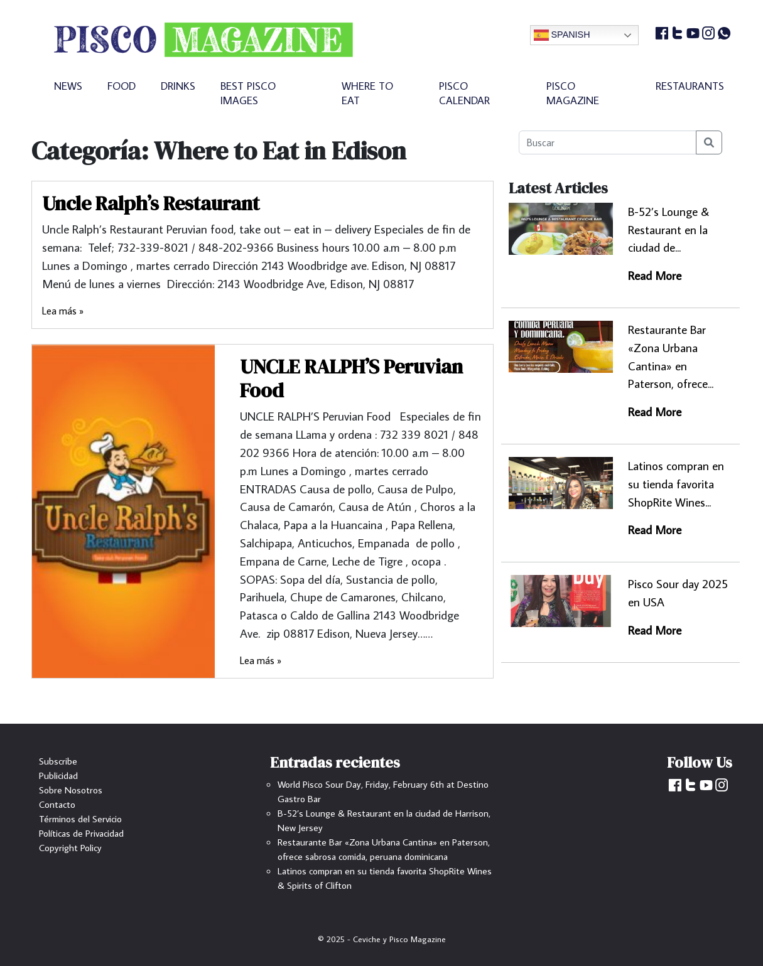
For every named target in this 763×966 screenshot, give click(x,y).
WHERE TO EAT (367, 92)
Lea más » (63, 310)
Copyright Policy (70, 847)
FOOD (121, 85)
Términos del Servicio (80, 818)
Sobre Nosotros (70, 789)
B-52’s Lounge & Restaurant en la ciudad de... (668, 229)
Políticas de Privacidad (81, 833)
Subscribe (58, 760)
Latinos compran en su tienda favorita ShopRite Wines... (676, 484)
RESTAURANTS (690, 85)
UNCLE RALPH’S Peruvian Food (351, 378)
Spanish (562, 35)
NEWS (68, 85)
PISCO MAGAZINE (572, 92)
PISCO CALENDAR (464, 92)
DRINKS (178, 85)
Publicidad (58, 775)
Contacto (57, 804)
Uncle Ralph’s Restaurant (150, 203)
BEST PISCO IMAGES (248, 92)
